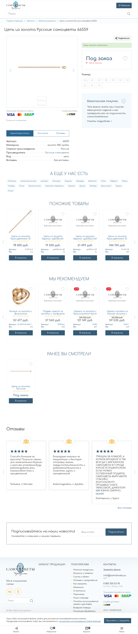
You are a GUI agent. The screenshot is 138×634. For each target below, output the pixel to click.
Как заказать (80, 585)
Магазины (78, 588)
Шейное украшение (47, 21)
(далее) (100, 494)
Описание (46, 134)
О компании (79, 592)
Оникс (10, 192)
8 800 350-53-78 (111, 584)
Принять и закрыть (117, 620)
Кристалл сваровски (54, 187)
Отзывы (66, 134)
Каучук (82, 187)
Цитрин (44, 182)
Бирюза (68, 182)
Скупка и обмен (81, 578)
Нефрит (113, 182)
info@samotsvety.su (114, 576)
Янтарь (93, 187)
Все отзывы (125, 509)
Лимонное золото (28, 182)
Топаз (21, 187)
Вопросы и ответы (83, 574)
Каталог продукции (83, 571)
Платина (12, 182)
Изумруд (80, 182)
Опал (103, 182)
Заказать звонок (112, 571)
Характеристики (21, 134)
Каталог (30, 21)
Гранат (71, 187)
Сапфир (11, 187)
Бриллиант (106, 187)
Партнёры (78, 595)
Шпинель (56, 182)
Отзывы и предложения (85, 581)
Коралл (119, 187)
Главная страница (14, 21)
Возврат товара (82, 609)
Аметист (92, 182)
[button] (10, 70)
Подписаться (118, 533)
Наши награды (80, 599)
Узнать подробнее (99, 121)
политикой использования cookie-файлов (79, 621)
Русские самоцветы (57, 153)
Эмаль (124, 182)
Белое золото (35, 187)
